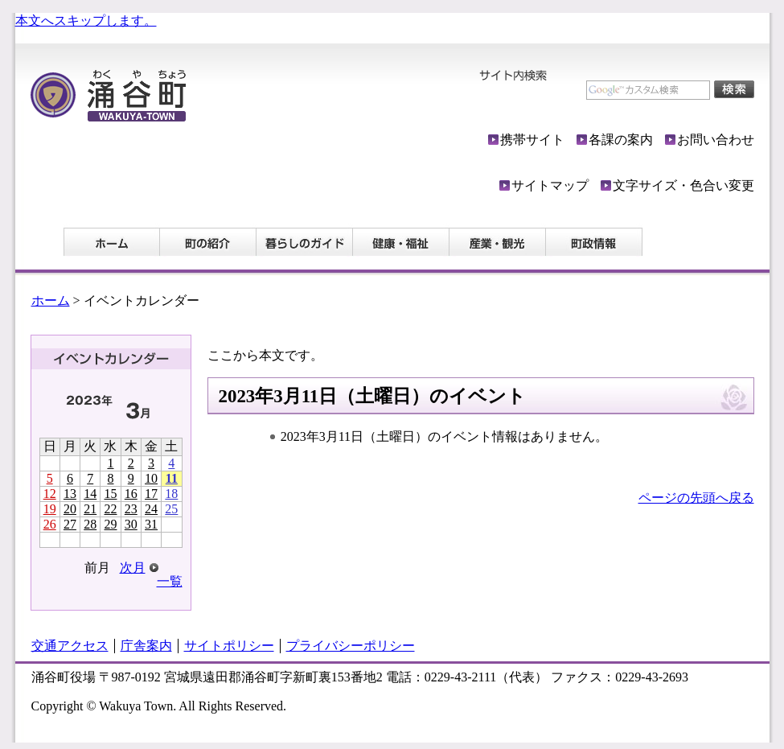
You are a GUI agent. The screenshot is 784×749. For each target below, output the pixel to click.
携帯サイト (532, 139)
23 (131, 509)
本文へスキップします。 (86, 20)
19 (49, 509)
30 (131, 524)
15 (110, 493)
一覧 (170, 581)
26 (49, 524)
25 (171, 509)
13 (70, 493)
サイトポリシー (229, 645)
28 (90, 524)
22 (110, 509)
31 (151, 524)
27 (70, 524)
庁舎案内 (146, 645)
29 (110, 524)
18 (171, 493)
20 (70, 509)
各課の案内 (621, 139)
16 (131, 493)
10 (151, 478)
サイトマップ (550, 185)
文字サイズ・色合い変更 (683, 185)
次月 (133, 567)
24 (151, 509)
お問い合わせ (715, 139)
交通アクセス (70, 645)
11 (172, 478)
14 (90, 493)
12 (49, 493)
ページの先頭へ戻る (696, 497)
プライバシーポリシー (350, 645)
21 (90, 509)
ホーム (50, 300)
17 (151, 493)
